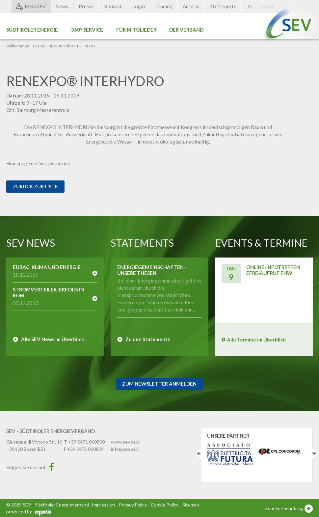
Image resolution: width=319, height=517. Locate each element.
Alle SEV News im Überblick (52, 339)
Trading (164, 6)
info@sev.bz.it (125, 449)
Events (39, 46)
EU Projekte (223, 6)
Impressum (103, 504)
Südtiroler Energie (32, 30)
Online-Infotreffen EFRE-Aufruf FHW (273, 270)
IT (260, 6)
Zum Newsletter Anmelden (159, 384)
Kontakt (113, 6)
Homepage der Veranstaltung (38, 163)
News (62, 6)
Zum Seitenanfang (289, 508)
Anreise (191, 6)
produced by (28, 511)
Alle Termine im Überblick (256, 339)
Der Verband (186, 30)
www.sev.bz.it (125, 442)
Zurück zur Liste (35, 186)
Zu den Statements (147, 339)
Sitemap (190, 504)
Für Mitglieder (136, 30)
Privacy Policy (133, 504)
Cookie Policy (164, 504)
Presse (86, 6)
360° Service (87, 30)
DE (251, 6)
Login (138, 6)
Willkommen (17, 46)
